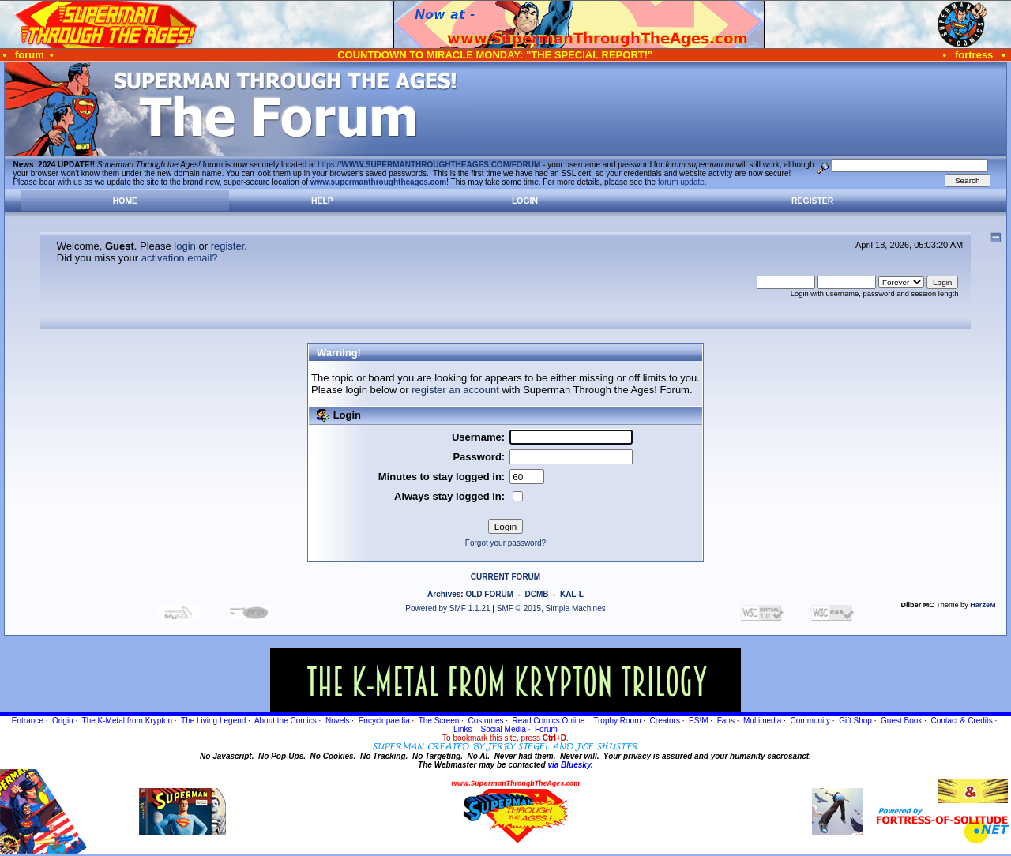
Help (322, 201)
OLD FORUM (489, 594)
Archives (443, 594)
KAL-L (572, 594)
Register (812, 201)
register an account (455, 390)
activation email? (179, 258)
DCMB (536, 594)
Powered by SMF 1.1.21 (447, 608)
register (228, 246)
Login (525, 201)
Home (125, 201)
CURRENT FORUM (505, 577)
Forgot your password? (505, 543)
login (184, 246)
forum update (681, 182)
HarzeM (982, 605)
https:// (429, 164)
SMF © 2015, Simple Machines (551, 608)
